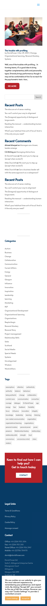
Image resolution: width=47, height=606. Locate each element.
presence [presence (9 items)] (9, 431)
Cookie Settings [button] (12, 598)
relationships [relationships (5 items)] (36, 431)
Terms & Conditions (12, 510)
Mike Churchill (10, 163)
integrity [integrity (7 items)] (34, 411)
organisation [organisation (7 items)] (31, 419)
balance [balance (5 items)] (17, 391)
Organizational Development (16, 310)
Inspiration (9, 291)
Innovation (9, 287)
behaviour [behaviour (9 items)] (26, 391)
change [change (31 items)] (21, 395)
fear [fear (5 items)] (14, 407)
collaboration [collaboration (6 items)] (31, 395)
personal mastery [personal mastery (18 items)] (11, 427)
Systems (8, 59)
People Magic (10, 322)
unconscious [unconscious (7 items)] (10, 439)
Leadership (9, 295)
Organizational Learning (15, 56)
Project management (13, 334)
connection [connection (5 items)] (35, 399)
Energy (7, 272)
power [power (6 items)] (35, 427)
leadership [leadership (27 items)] (19, 415)
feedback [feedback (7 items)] (22, 407)
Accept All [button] (25, 598)
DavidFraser (12, 53)
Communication (11, 264)
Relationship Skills (12, 337)
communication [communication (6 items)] (23, 399)
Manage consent (11, 528)
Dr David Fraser (11, 156)
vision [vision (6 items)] (34, 439)
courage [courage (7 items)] (8, 403)
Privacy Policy (10, 516)
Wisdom (8, 365)
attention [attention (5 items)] (20, 387)
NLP (6, 307)
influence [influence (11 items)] (15, 411)
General (8, 276)
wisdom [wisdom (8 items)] (8, 443)
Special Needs (10, 353)
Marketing (9, 303)
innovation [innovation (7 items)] (25, 411)
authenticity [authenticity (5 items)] (30, 387)
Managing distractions (25, 152)
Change (33, 53)
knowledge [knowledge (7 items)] (9, 415)
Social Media (10, 349)
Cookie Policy (10, 522)
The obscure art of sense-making (18, 109)
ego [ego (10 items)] (37, 403)
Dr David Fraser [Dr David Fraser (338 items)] (28, 403)
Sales (7, 341)
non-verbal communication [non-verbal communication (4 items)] (15, 419)
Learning (8, 299)
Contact (23, 475)
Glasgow (8, 279)
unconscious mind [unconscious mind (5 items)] (23, 439)
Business (8, 252)
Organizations (10, 318)
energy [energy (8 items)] (8, 407)
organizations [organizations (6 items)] (29, 423)
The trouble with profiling (16, 50)
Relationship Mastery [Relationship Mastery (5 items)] (22, 431)
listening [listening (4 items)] (37, 415)
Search (38, 97)
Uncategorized (10, 361)
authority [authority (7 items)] (9, 391)
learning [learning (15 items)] (28, 415)
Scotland (8, 345)
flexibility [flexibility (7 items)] (31, 407)
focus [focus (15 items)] (7, 411)
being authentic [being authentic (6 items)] (11, 395)
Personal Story (10, 330)
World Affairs (10, 369)
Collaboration (10, 260)
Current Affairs (10, 268)
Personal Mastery (32, 56)
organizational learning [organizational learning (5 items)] (13, 423)
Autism (7, 248)
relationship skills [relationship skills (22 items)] (11, 435)
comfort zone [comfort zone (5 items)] (10, 399)
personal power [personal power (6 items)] (25, 427)
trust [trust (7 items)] (30, 435)
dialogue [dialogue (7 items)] (17, 403)
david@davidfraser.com (14, 555)
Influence (8, 283)
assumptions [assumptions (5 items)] (10, 387)
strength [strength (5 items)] (23, 435)
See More (12, 86)
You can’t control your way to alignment (20, 113)
